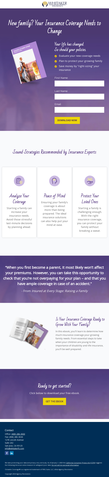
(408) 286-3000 (18, 434)
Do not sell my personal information (65, 465)
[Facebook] (7, 453)
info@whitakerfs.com (14, 448)
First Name (61, 77)
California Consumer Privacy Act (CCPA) (80, 463)
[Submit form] (67, 120)
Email (58, 104)
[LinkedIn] (12, 453)
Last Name (61, 91)
